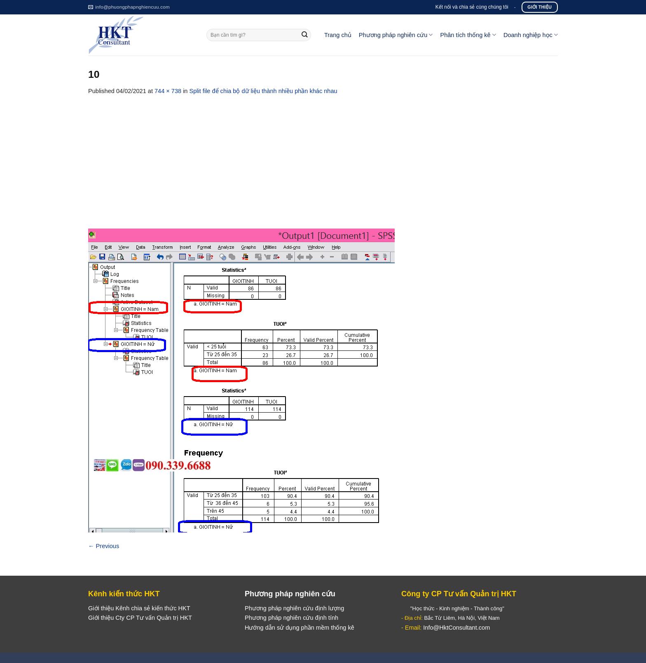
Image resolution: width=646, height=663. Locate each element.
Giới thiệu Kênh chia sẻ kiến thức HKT (139, 608)
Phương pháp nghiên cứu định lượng (294, 608)
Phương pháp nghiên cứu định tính (291, 617)
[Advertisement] (323, 157)
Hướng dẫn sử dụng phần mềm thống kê (299, 627)
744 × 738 (167, 91)
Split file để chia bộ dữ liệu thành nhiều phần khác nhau (263, 91)
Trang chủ (337, 35)
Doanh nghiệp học (530, 35)
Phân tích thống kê (468, 35)
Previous (103, 546)
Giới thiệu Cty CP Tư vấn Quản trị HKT (140, 617)
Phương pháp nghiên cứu (396, 35)
